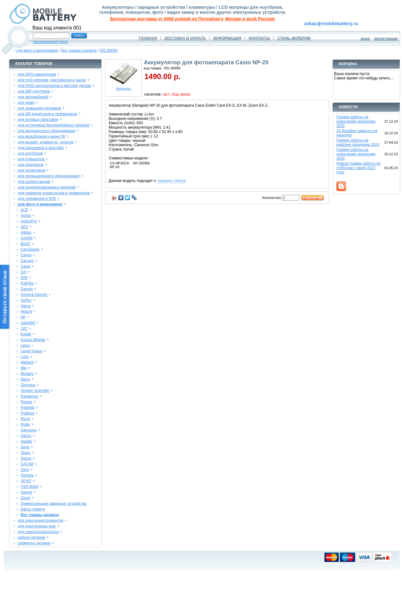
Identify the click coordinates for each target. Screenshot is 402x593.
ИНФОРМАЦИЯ (227, 38)
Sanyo (25, 436)
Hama (25, 306)
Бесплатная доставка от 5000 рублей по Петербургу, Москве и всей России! (192, 18)
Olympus (27, 385)
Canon (25, 255)
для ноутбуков (30, 153)
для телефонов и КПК (37, 198)
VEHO (25, 481)
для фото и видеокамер (37, 50)
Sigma (25, 458)
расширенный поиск (50, 42)
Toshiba (26, 475)
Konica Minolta (32, 340)
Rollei (25, 424)
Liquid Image (31, 351)
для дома (26, 102)
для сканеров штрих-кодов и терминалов (54, 193)
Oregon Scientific (34, 390)
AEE (24, 227)
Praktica (27, 413)
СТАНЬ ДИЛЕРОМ (293, 38)
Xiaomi (26, 492)
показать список (172, 181)
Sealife (26, 441)
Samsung (28, 430)
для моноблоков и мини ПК (41, 136)
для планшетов (31, 159)
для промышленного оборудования (49, 176)
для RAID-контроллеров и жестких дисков (54, 85)
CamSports (29, 249)
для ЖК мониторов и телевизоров (47, 114)
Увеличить (123, 87)
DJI (23, 272)
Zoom (25, 498)
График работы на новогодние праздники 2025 (355, 121)
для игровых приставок (38, 119)
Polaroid (27, 407)
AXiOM (26, 238)
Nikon (25, 379)
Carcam (27, 261)
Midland (27, 362)
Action (25, 215)
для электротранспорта (38, 532)
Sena (24, 447)
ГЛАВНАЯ (148, 38)
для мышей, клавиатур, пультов (45, 142)
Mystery (27, 373)
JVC (24, 328)
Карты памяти (32, 509)
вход (365, 38)
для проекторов (32, 170)
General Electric (33, 294)
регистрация (386, 38)
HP (23, 317)
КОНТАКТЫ (259, 38)
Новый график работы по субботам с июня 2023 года (358, 167)
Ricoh (25, 419)
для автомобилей (33, 97)
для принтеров (31, 165)
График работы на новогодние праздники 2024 (355, 154)
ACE (24, 210)
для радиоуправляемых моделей (47, 187)
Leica (25, 345)
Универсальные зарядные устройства (53, 503)
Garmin (26, 289)
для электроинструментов (40, 520)
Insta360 (27, 323)
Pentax (26, 402)
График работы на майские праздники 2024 (357, 142)
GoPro (25, 300)
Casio (25, 266)
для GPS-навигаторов (37, 74)
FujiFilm (27, 283)
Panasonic (29, 396)
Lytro (24, 357)
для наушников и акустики (41, 148)
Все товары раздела (78, 50)
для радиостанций (34, 181)
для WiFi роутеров (34, 91)
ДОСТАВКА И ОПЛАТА (185, 38)
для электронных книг (37, 526)
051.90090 (108, 50)
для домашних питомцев (39, 108)
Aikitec (25, 232)
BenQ (25, 244)
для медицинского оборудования (46, 131)
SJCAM (26, 464)
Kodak (25, 334)
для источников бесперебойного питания (54, 125)
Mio (23, 368)
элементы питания (34, 543)
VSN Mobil (29, 486)
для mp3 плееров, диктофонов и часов (52, 80)
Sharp (25, 453)
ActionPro (28, 221)
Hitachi (26, 311)
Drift (23, 277)
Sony (24, 469)
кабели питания (31, 537)
